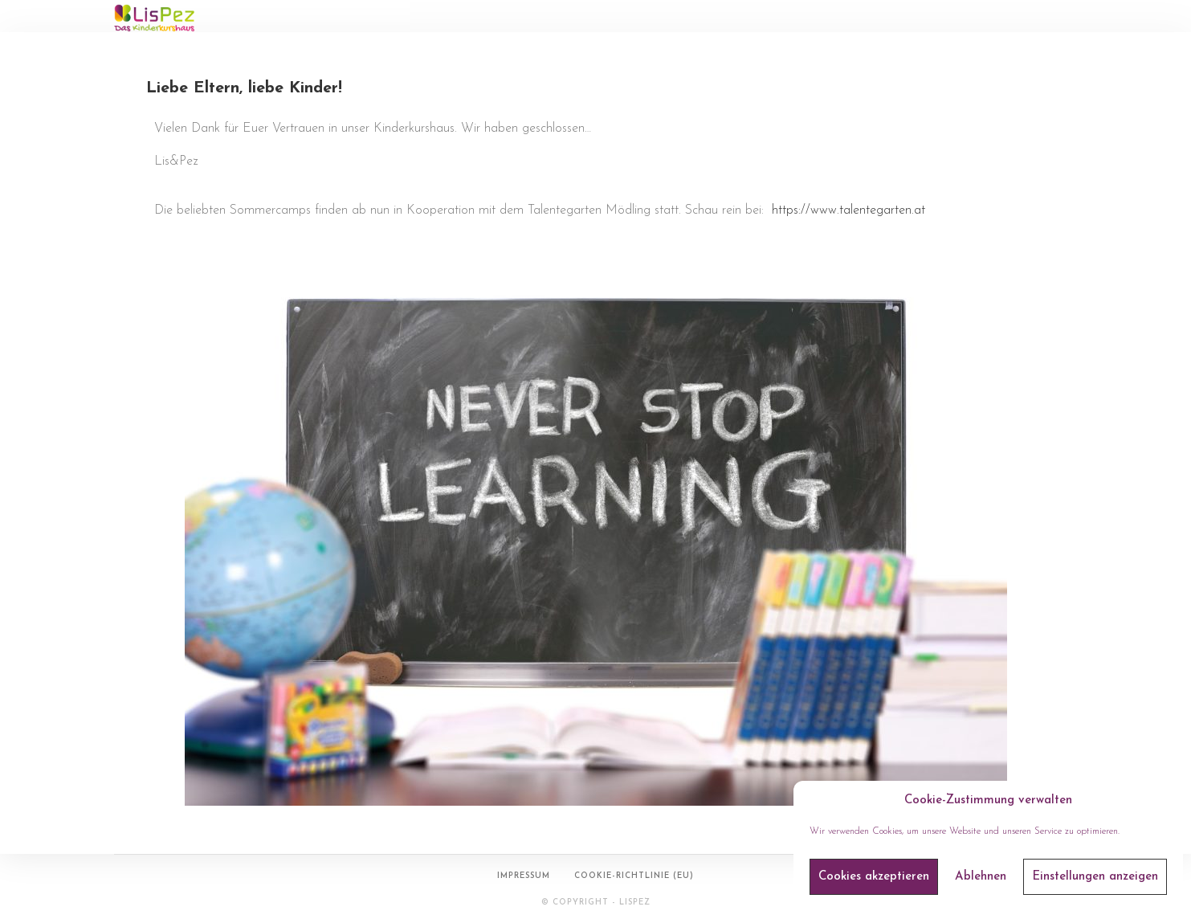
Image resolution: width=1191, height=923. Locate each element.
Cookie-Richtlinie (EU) (634, 876)
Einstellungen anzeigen (1095, 877)
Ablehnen (980, 877)
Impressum (523, 876)
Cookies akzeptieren (873, 877)
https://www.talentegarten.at (848, 210)
